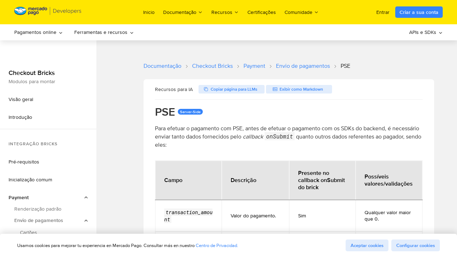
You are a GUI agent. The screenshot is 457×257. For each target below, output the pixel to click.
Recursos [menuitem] (225, 12)
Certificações (261, 12)
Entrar (383, 12)
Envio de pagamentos (303, 66)
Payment (254, 66)
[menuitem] (38, 32)
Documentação (162, 66)
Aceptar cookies (367, 245)
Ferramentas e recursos (104, 32)
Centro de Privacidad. (217, 245)
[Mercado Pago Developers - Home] (48, 12)
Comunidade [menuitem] (302, 12)
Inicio (149, 12)
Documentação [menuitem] (183, 12)
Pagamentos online (38, 32)
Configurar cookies (415, 245)
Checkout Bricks (212, 66)
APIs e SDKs (426, 32)
